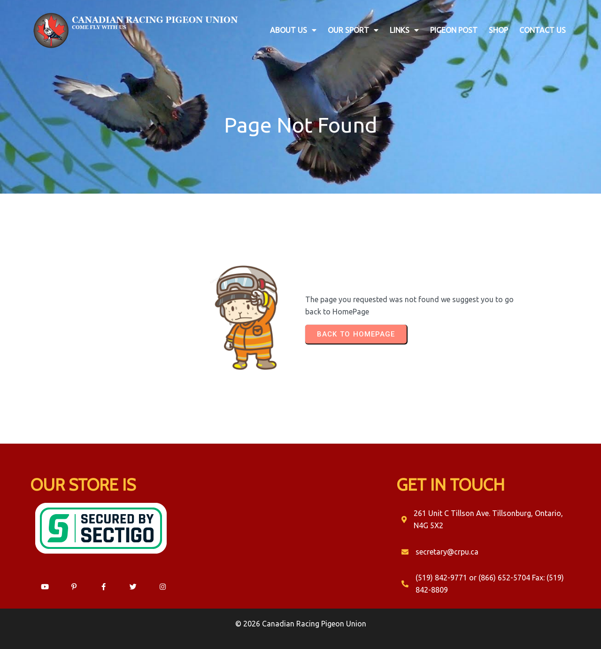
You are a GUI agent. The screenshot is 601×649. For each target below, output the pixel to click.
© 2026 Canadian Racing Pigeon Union (300, 623)
